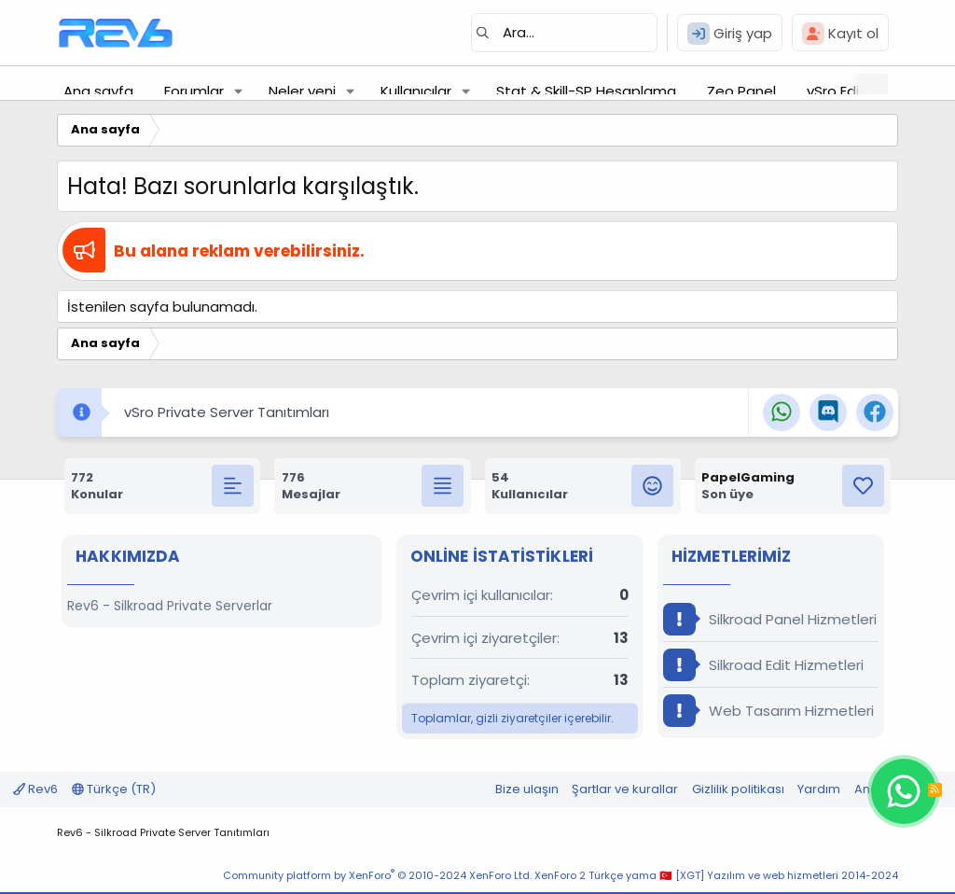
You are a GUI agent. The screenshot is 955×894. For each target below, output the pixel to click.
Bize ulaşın (527, 789)
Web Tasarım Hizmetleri (768, 710)
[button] (239, 91)
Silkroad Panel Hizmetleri (770, 619)
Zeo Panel (741, 91)
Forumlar (194, 91)
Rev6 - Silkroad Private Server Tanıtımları (163, 832)
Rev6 (35, 789)
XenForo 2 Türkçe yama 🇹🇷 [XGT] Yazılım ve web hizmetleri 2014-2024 (716, 875)
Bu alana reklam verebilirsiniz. (239, 251)
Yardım (818, 789)
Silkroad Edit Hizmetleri (763, 665)
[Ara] (564, 32)
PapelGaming (748, 477)
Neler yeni (302, 91)
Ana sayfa (98, 91)
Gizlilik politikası (738, 789)
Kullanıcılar (416, 91)
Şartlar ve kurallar (625, 789)
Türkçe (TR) (114, 789)
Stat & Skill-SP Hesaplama (586, 91)
